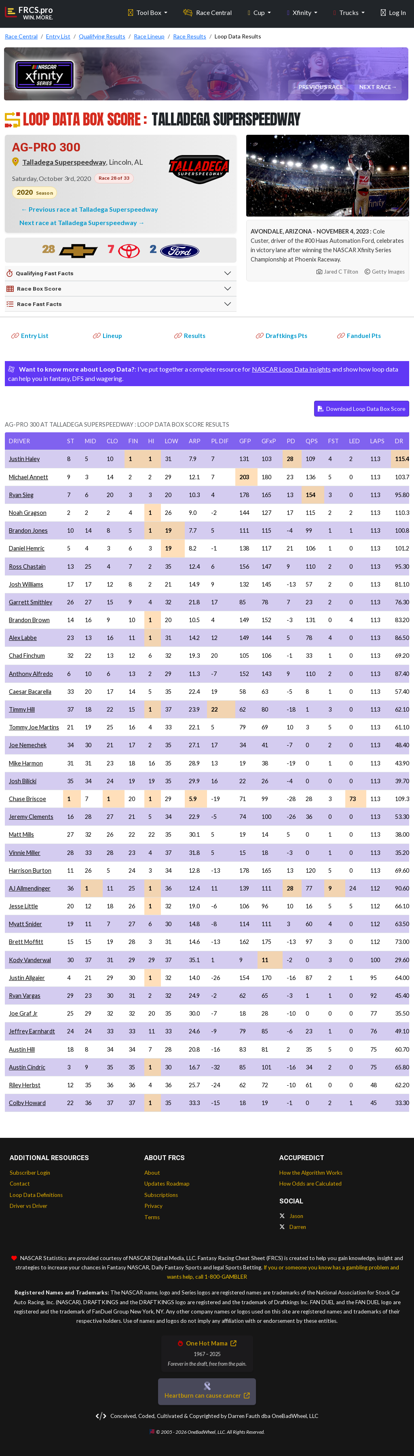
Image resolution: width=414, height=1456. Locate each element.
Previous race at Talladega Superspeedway (93, 209)
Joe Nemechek (27, 745)
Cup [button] (257, 12)
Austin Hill (22, 1049)
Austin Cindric (27, 1067)
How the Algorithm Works (310, 1172)
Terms (152, 1217)
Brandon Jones (28, 530)
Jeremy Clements (31, 816)
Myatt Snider (25, 923)
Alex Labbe (23, 637)
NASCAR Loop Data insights (291, 369)
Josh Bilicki (22, 781)
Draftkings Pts (281, 335)
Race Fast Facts (34, 304)
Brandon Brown (29, 619)
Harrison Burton (30, 870)
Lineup (107, 335)
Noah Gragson (27, 512)
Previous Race (321, 86)
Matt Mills (21, 834)
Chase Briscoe (27, 798)
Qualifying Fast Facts (40, 273)
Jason (291, 1216)
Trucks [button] (347, 12)
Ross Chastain (27, 566)
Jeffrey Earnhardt (32, 1031)
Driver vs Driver (28, 1206)
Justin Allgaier (27, 977)
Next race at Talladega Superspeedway (78, 222)
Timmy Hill (22, 709)
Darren (292, 1227)
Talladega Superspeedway (64, 162)
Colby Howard (27, 1102)
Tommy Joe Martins (34, 727)
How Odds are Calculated (310, 1183)
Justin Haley (24, 458)
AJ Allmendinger (30, 888)
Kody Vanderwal (30, 959)
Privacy (153, 1206)
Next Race (375, 86)
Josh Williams (26, 584)
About (152, 1172)
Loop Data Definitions (36, 1195)
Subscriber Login (30, 1172)
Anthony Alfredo (31, 673)
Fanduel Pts (359, 335)
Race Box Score (33, 289)
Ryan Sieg (21, 494)
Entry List (30, 335)
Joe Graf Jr (23, 1013)
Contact (20, 1183)
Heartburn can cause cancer (207, 1395)
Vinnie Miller (24, 852)
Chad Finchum (27, 655)
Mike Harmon (26, 763)
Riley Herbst (24, 1085)
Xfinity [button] (300, 12)
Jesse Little (23, 906)
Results (189, 335)
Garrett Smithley (30, 602)
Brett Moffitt (26, 941)
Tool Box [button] (145, 12)
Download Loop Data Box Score (362, 408)
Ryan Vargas (24, 995)
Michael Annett (28, 477)
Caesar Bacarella (30, 691)
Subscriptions (161, 1195)
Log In (393, 12)
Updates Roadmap (167, 1183)
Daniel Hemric (26, 548)
